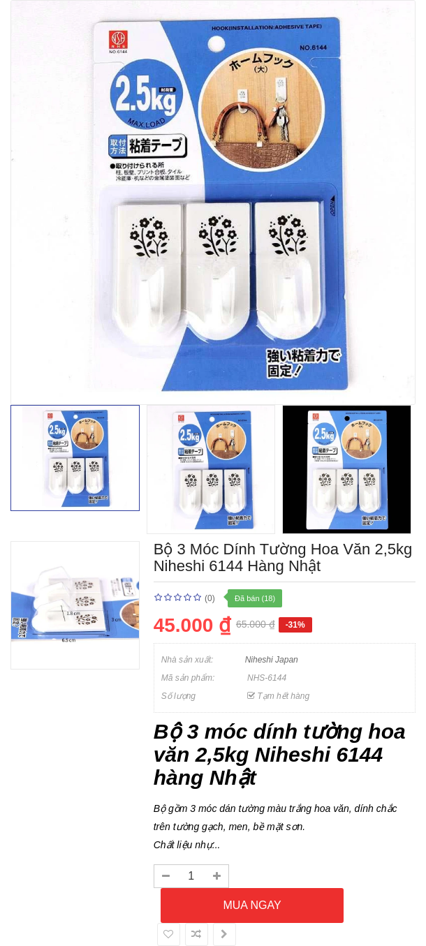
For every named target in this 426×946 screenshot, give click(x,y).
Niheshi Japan (271, 660)
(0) (210, 598)
